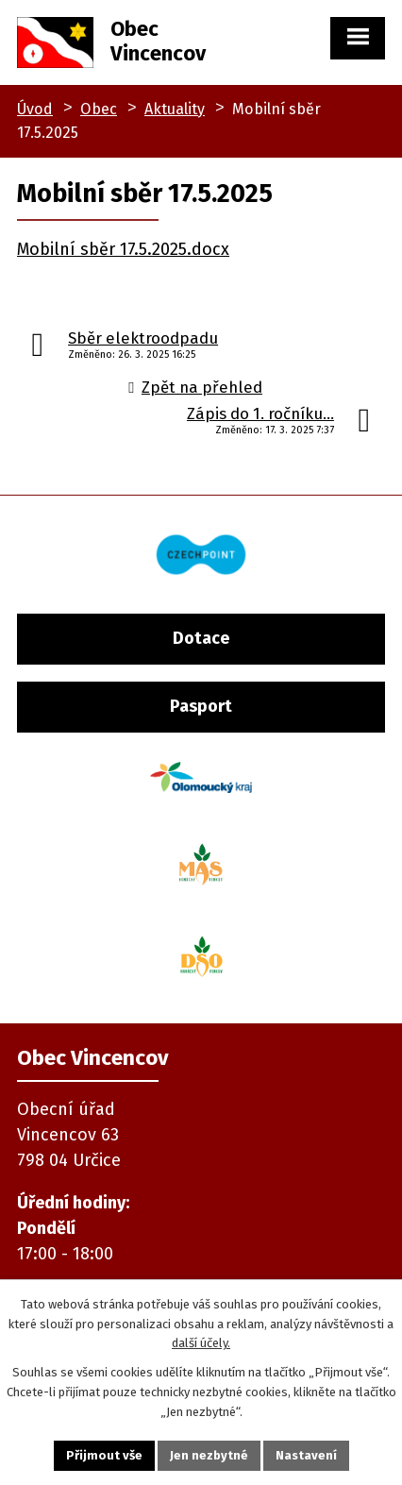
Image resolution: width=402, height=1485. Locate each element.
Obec (98, 109)
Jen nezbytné (209, 1455)
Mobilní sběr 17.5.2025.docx (123, 249)
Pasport (201, 706)
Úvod (35, 109)
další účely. (201, 1343)
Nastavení (306, 1455)
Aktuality (174, 109)
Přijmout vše (104, 1455)
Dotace (201, 638)
